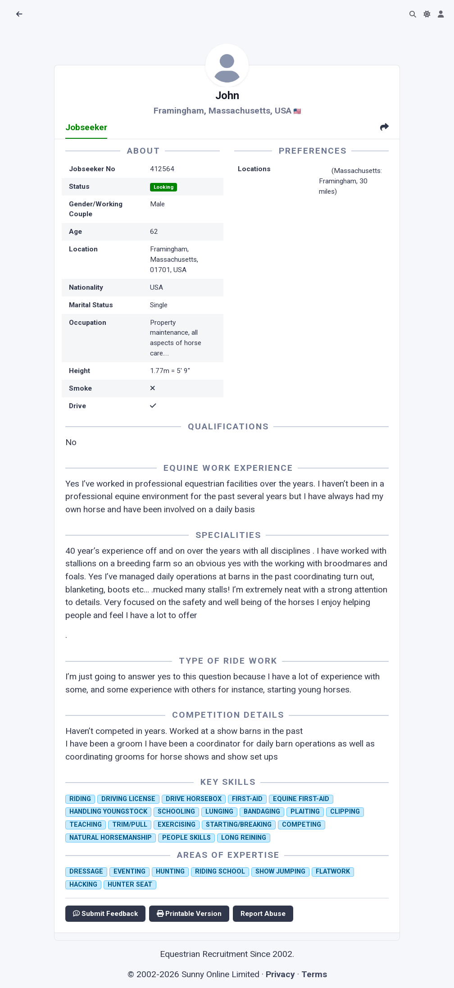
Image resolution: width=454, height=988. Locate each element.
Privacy (280, 974)
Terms (314, 974)
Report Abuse (263, 914)
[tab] (384, 128)
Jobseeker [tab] (86, 127)
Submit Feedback (105, 914)
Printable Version (189, 914)
